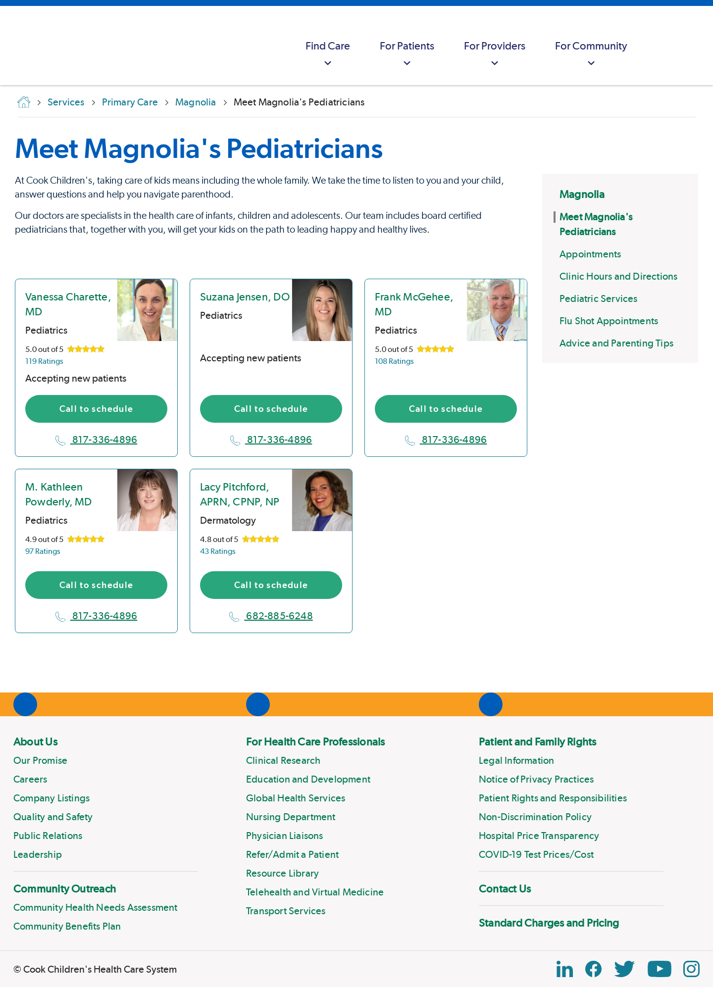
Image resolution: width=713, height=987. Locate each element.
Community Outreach (64, 888)
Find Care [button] (328, 54)
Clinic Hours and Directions (618, 276)
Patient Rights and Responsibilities (553, 798)
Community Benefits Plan (67, 926)
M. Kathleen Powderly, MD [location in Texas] (58, 494)
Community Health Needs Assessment (95, 907)
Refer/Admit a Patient (292, 854)
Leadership (37, 854)
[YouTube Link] (659, 969)
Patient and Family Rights (538, 741)
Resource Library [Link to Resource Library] (282, 873)
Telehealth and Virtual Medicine (315, 892)
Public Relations (47, 835)
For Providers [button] (494, 54)
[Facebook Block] (593, 969)
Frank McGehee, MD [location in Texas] (414, 304)
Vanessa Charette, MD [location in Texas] (68, 304)
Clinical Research (283, 760)
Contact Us (505, 888)
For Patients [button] (407, 54)
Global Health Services (295, 798)
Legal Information (516, 760)
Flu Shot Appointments (609, 321)
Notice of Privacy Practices (536, 779)
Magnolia (582, 194)
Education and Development (308, 779)
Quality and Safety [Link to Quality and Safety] (53, 817)
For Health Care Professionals (315, 741)
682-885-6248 (271, 616)
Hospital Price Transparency (539, 835)
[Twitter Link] (624, 969)
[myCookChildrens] (661, 45)
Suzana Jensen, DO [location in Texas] (245, 296)
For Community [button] (591, 54)
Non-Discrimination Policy (535, 817)
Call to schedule (96, 408)
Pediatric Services (599, 298)
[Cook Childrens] (12, 45)
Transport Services (286, 911)
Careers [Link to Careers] (30, 779)
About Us (35, 741)
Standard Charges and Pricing (549, 922)
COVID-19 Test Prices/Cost (536, 854)
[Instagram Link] (691, 969)
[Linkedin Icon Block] (564, 969)
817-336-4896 (96, 439)
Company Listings (51, 798)
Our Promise (40, 760)
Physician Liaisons (284, 835)
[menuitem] (328, 45)
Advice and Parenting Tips (616, 343)
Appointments (590, 254)
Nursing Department (291, 817)
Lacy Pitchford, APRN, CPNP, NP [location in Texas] (239, 494)
